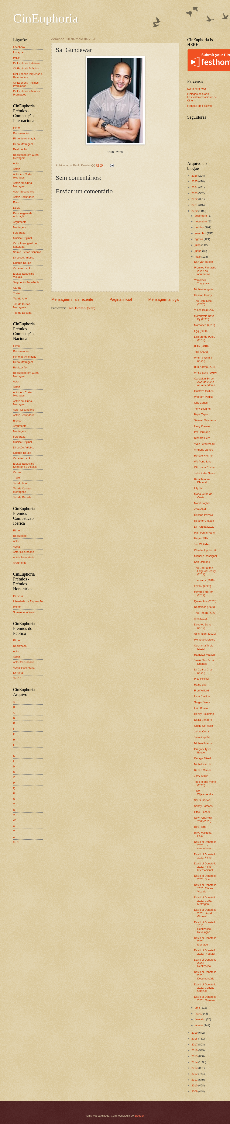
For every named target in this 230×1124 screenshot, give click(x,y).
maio (198, 256)
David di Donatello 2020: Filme (205, 856)
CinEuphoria (45, 18)
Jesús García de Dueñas (204, 662)
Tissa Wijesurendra (203, 792)
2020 (194, 210)
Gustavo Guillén (204, 391)
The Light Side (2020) (203, 302)
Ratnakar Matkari (204, 654)
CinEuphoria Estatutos (26, 63)
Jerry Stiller (201, 775)
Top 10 (17, 678)
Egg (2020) (201, 331)
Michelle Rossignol (205, 556)
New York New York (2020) (203, 819)
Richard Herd (202, 438)
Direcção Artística (23, 257)
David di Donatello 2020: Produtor (205, 952)
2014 (194, 1062)
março (199, 1013)
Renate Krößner (204, 455)
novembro (201, 221)
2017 (194, 1044)
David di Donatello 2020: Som (205, 877)
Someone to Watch (24, 612)
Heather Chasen (204, 520)
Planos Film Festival (199, 105)
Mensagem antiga (163, 299)
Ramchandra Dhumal (202, 481)
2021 (194, 205)
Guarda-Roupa (22, 262)
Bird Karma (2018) (205, 366)
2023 (194, 193)
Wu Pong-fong (203, 461)
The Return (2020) (205, 612)
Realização (20, 149)
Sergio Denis (202, 702)
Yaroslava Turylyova (201, 281)
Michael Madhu (203, 743)
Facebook (19, 47)
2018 (194, 1038)
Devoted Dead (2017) (203, 626)
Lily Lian (199, 488)
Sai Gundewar (203, 800)
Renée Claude (203, 770)
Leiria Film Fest (196, 88)
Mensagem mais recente (72, 299)
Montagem (19, 227)
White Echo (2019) (205, 372)
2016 (194, 1050)
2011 (194, 1079)
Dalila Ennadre (203, 719)
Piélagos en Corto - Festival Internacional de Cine (202, 97)
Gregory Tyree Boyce (203, 750)
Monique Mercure (204, 639)
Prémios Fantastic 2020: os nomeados (205, 271)
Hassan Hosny (203, 295)
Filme (16, 127)
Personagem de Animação (22, 215)
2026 (194, 175)
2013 (194, 1067)
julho (198, 245)
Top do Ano (20, 298)
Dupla (16, 207)
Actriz (16, 168)
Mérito (17, 606)
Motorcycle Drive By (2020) (204, 317)
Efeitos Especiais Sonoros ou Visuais (25, 465)
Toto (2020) (201, 351)
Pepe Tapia (201, 414)
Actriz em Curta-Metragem (23, 184)
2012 (194, 1073)
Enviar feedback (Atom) (81, 308)
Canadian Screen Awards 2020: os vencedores (204, 382)
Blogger (139, 1115)
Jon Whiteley (202, 544)
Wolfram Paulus (203, 396)
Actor (16, 163)
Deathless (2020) (204, 606)
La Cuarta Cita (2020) (203, 671)
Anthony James (203, 449)
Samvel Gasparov (205, 420)
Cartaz (17, 287)
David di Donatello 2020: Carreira (205, 998)
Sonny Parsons (203, 806)
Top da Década (22, 312)
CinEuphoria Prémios (26, 68)
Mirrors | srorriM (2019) (203, 593)
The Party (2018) (204, 580)
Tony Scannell (202, 408)
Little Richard (202, 811)
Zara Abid (200, 509)
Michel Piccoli (202, 764)
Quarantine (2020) (205, 601)
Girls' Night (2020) (205, 633)
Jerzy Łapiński (203, 737)
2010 (194, 1085)
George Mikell (202, 758)
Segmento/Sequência (26, 282)
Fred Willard (201, 690)
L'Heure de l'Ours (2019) (204, 338)
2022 (194, 199)
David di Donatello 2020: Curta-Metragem (205, 901)
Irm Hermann (202, 432)
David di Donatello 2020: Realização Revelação (205, 927)
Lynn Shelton (202, 696)
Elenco (17, 202)
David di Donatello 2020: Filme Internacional (205, 867)
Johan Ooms (202, 731)
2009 (194, 1091)
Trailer (17, 293)
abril (198, 1007)
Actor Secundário (23, 191)
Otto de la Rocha (204, 467)
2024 (194, 187)
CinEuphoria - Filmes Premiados (26, 84)
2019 (194, 1032)
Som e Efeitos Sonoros (27, 252)
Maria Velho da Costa (203, 495)
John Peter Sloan (204, 473)
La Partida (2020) (204, 526)
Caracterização (22, 268)
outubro (200, 227)
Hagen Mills (201, 538)
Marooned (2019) (204, 325)
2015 (194, 1056)
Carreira (18, 596)
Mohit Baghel (202, 503)
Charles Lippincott (205, 550)
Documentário (21, 133)
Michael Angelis (203, 289)
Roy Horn (200, 826)
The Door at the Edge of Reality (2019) (205, 571)
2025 (194, 181)
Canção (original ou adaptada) (25, 245)
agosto (199, 239)
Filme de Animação (25, 138)
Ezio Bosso (201, 708)
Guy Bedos (201, 402)
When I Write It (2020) (203, 359)
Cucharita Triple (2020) (203, 647)
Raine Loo (200, 684)
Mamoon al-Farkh (205, 532)
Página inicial (120, 299)
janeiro (199, 1025)
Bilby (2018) (201, 345)
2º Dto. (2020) (202, 586)
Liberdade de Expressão (28, 601)
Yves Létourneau (204, 443)
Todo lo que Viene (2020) (205, 783)
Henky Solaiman (204, 713)
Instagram (19, 52)
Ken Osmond (202, 561)
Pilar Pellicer (201, 678)
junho (198, 251)
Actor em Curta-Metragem (22, 176)
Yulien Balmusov (204, 310)
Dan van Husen (203, 261)
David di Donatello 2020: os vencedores (205, 845)
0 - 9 (16, 842)
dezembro (201, 215)
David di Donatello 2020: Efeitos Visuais (205, 888)
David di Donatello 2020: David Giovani (205, 913)
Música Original (22, 238)
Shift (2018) (201, 618)
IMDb (16, 57)
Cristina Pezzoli (203, 515)
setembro (201, 233)
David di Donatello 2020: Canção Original (205, 988)
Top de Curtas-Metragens (22, 305)
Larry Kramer (202, 426)
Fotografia (19, 232)
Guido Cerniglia (203, 725)
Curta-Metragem (23, 144)
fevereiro (200, 1019)
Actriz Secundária (24, 196)
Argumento (20, 221)
